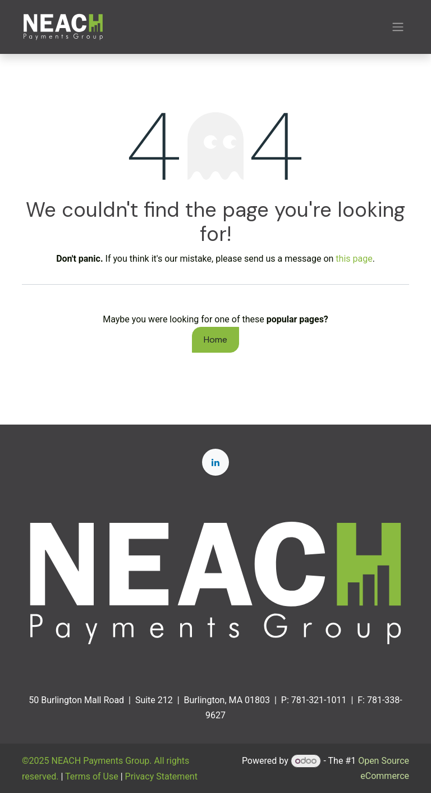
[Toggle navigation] (398, 27)
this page (354, 258)
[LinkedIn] (215, 462)
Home (215, 339)
